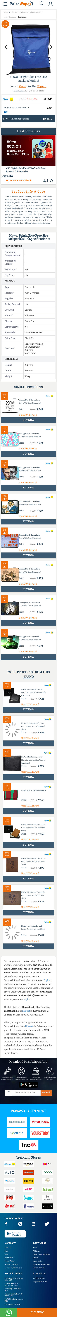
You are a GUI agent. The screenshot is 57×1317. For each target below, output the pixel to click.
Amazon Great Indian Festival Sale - (12, 1284)
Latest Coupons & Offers (41, 1254)
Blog (6, 1251)
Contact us (39, 1273)
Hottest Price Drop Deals (41, 1264)
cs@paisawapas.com (40, 1282)
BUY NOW (37, 1312)
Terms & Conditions (11, 1264)
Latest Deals (37, 1261)
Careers (36, 1258)
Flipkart (41, 86)
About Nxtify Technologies (13, 1268)
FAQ (6, 1254)
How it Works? (9, 1258)
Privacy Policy (9, 1261)
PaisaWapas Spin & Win (13, 1304)
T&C (5, 112)
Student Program (39, 1268)
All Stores (36, 1251)
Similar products (28, 387)
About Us (8, 1248)
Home (35, 1248)
